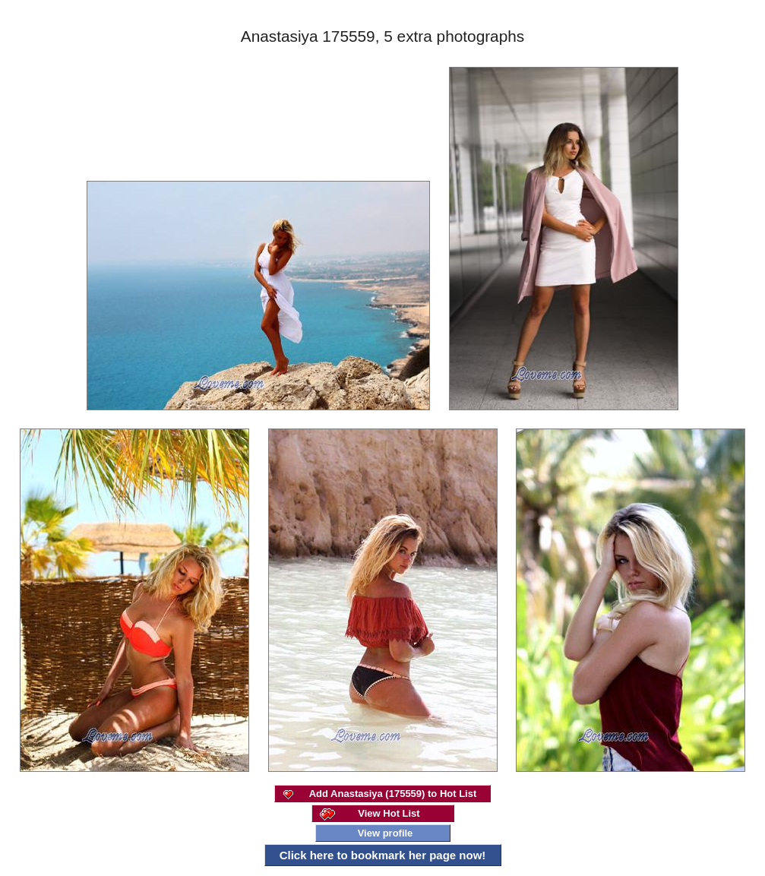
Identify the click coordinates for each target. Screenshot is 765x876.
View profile (385, 833)
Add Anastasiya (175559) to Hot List (393, 793)
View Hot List (388, 813)
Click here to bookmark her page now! (383, 855)
